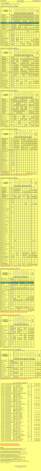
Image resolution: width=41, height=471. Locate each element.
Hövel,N (15, 65)
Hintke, (26, 141)
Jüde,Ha (30, 69)
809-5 (13, 203)
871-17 (13, 197)
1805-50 (13, 40)
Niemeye (21, 25)
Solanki (28, 147)
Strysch (22, 139)
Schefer (15, 141)
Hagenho (15, 69)
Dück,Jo (32, 23)
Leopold (23, 71)
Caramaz (18, 145)
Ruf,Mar (21, 113)
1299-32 (13, 117)
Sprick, (18, 141)
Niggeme (31, 141)
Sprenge (19, 192)
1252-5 (13, 84)
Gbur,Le (17, 192)
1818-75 (13, 62)
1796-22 (13, 38)
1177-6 (13, 146)
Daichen (23, 111)
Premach (15, 23)
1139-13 (13, 121)
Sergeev (23, 25)
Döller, (21, 23)
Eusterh (21, 69)
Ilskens (17, 23)
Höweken (22, 141)
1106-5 (13, 193)
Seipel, (23, 61)
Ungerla (28, 63)
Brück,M (30, 65)
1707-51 (13, 31)
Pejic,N (15, 190)
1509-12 (13, 42)
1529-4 (13, 103)
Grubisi (25, 27)
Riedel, (21, 29)
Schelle (15, 139)
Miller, (15, 71)
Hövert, (23, 29)
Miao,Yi (28, 25)
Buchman (26, 109)
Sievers (19, 190)
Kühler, (15, 188)
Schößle (26, 63)
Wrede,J (28, 65)
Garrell (17, 21)
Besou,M (15, 67)
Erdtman (30, 71)
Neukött (23, 63)
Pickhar (30, 149)
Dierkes (23, 65)
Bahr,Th (22, 147)
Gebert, (25, 29)
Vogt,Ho (30, 29)
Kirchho (21, 65)
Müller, (18, 143)
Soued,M (21, 71)
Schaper (26, 125)
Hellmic (26, 61)
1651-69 (13, 70)
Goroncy (32, 69)
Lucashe (24, 139)
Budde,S (19, 29)
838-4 (13, 231)
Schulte (23, 23)
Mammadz (32, 29)
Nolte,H (32, 125)
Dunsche (17, 71)
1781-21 (13, 22)
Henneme (17, 109)
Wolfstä (21, 109)
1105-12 (13, 86)
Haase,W (32, 65)
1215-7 (13, 247)
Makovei (15, 63)
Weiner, (15, 27)
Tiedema (30, 25)
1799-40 (13, 73)
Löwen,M (24, 21)
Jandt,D (26, 65)
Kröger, (30, 21)
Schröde (28, 61)
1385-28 (13, 82)
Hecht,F (19, 27)
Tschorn (15, 109)
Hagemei (30, 23)
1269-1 (13, 212)
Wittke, (28, 23)
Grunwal (28, 67)
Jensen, (24, 141)
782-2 (13, 207)
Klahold (17, 29)
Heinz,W (23, 192)
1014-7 (13, 154)
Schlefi (18, 139)
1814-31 (13, 33)
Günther (15, 111)
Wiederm (32, 25)
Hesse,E (18, 149)
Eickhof (28, 139)
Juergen (31, 145)
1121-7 (13, 161)
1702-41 (13, 36)
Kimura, (28, 29)
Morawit (18, 147)
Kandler (15, 21)
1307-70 (13, 119)
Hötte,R (17, 69)
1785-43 (13, 163)
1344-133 (13, 80)
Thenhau (26, 23)
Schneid (24, 149)
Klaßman (21, 63)
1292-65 (13, 115)
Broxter (15, 192)
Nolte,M (17, 65)
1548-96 (13, 105)
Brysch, (19, 188)
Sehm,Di (26, 21)
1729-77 (13, 68)
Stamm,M (24, 143)
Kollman (28, 145)
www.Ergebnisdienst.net (36, 0)
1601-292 (13, 28)
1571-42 (13, 26)
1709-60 (13, 34)
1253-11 (13, 156)
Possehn (19, 25)
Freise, (32, 67)
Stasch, (30, 143)
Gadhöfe (28, 69)
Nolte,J (17, 81)
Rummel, (28, 141)
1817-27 (13, 24)
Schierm (22, 149)
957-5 (13, 148)
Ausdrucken (23, 2)
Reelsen (30, 113)
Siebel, (15, 145)
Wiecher (32, 63)
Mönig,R (15, 25)
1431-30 (13, 108)
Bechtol (15, 143)
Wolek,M (26, 71)
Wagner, (22, 145)
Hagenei (15, 149)
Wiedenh (32, 71)
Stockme (26, 25)
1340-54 (13, 170)
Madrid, (19, 113)
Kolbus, (32, 21)
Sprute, (19, 21)
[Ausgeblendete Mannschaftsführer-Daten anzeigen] (14, 6)
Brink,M (17, 111)
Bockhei (31, 139)
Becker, (17, 61)
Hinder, (25, 81)
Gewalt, (19, 23)
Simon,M (17, 113)
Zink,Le (15, 29)
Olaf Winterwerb (6, 4)
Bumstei (28, 143)
